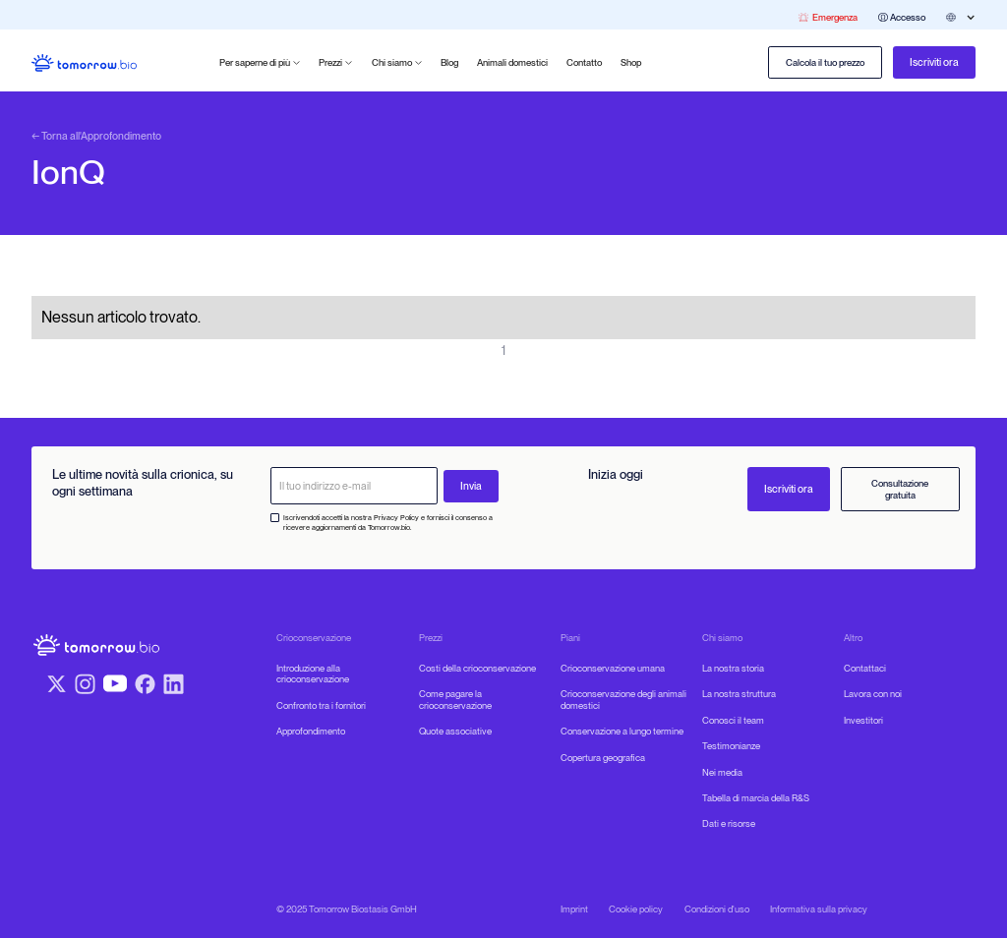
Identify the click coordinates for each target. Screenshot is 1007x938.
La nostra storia (733, 668)
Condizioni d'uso (716, 909)
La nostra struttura (739, 693)
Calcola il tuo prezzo (825, 62)
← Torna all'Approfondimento (96, 137)
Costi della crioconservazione (477, 668)
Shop (631, 62)
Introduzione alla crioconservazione (312, 674)
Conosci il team (733, 720)
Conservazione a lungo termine (622, 731)
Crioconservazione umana (613, 668)
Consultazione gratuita (899, 489)
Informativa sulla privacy (818, 909)
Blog (449, 62)
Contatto (584, 62)
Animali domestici (512, 62)
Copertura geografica (603, 757)
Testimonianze (731, 745)
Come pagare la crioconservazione (455, 699)
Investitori (863, 720)
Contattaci (865, 668)
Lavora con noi (873, 693)
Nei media (722, 772)
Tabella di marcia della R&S (755, 797)
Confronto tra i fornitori (321, 705)
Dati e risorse (728, 823)
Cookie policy (636, 909)
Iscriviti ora (934, 62)
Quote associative (455, 731)
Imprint (574, 909)
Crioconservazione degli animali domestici (623, 699)
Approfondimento (310, 731)
